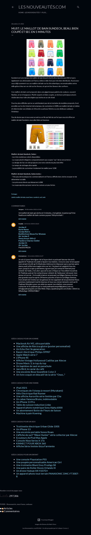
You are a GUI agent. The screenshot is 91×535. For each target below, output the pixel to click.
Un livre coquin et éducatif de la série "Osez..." (40, 374)
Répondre (22, 219)
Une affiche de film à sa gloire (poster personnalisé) (43, 346)
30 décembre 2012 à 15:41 (33, 209)
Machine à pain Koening (28, 413)
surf (40, 197)
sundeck (36, 197)
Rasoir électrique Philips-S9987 (33, 351)
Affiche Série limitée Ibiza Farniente (35, 446)
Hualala (20, 224)
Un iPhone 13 (23, 429)
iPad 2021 (21, 387)
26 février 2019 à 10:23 (31, 224)
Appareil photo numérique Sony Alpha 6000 (39, 407)
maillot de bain (20, 197)
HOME (21, 12)
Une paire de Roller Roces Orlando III (36, 467)
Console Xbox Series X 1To (30, 440)
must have (29, 197)
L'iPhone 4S (22, 357)
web (44, 197)
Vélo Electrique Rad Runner (31, 393)
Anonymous (22, 256)
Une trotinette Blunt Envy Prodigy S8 (36, 465)
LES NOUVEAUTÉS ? (33, 12)
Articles (7, 508)
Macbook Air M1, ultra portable (33, 343)
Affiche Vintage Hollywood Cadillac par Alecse (41, 360)
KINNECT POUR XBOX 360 (31, 443)
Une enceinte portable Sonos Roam (35, 432)
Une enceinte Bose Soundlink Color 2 (36, 371)
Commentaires (11, 511)
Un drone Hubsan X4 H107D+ (32, 470)
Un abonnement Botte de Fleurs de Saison (38, 410)
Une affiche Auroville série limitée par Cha (38, 396)
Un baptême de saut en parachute (33, 366)
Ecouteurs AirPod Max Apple (31, 437)
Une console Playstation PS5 (31, 459)
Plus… (44, 12)
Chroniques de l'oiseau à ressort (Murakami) (39, 390)
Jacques (21, 209)
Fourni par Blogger (45, 519)
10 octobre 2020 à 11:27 (35, 256)
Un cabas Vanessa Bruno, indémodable (36, 399)
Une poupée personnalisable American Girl (39, 462)
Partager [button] (14, 194)
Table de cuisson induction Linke (33, 404)
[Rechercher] (78, 6)
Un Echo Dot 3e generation (30, 349)
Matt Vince (52, 524)
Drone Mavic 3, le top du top (31, 363)
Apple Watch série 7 (26, 354)
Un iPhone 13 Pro (25, 401)
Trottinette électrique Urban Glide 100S (37, 426)
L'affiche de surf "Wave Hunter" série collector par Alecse (46, 434)
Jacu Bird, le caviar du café (30, 369)
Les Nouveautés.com (42, 6)
